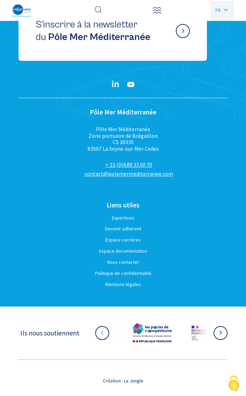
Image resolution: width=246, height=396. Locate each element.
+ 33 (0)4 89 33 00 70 (128, 164)
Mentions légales (123, 284)
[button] (157, 10)
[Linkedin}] (115, 84)
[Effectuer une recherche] (98, 10)
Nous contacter (123, 262)
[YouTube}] (130, 84)
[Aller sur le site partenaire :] (152, 333)
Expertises (123, 218)
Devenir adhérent (123, 228)
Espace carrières (123, 240)
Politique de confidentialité (123, 273)
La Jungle (133, 381)
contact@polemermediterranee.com (128, 173)
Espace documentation (123, 251)
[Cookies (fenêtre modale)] (234, 384)
